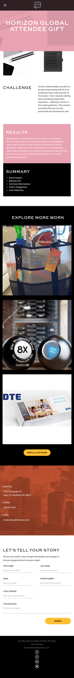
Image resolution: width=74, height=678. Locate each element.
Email (5, 579)
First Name (8, 566)
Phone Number (47, 579)
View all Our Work (37, 452)
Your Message (10, 604)
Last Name (45, 566)
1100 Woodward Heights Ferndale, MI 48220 (37, 641)
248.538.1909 (37, 644)
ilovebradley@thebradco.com (16, 520)
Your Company (10, 591)
